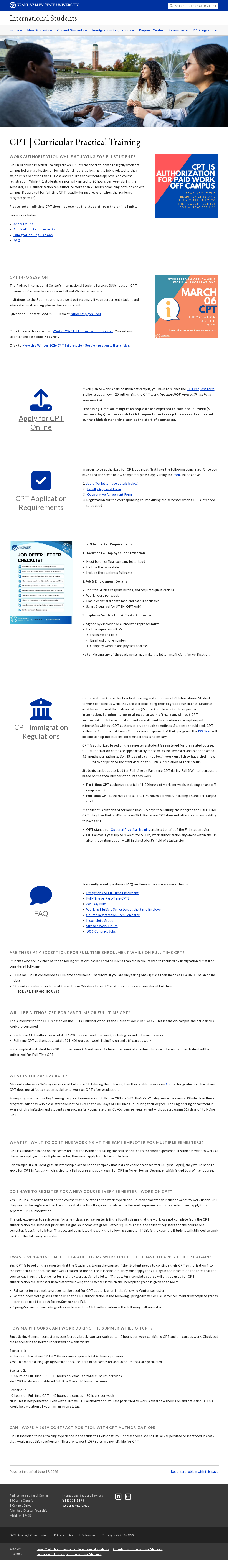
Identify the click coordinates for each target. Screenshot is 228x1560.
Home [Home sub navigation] (16, 30)
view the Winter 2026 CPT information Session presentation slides (75, 345)
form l (177, 475)
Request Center (151, 30)
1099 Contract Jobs (101, 931)
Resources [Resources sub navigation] (178, 30)
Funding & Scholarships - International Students (69, 1554)
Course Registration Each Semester (113, 915)
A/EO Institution (29, 1535)
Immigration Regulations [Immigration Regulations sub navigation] (113, 30)
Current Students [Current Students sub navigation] (72, 30)
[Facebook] (119, 1496)
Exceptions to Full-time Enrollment (112, 893)
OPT (169, 1084)
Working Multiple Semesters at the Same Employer (124, 909)
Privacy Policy (63, 1535)
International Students (43, 18)
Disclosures (87, 1535)
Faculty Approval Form (104, 489)
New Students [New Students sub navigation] (39, 30)
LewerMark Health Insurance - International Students (73, 1549)
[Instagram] (128, 1496)
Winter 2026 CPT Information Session (83, 331)
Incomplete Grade (99, 920)
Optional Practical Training (130, 829)
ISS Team (205, 731)
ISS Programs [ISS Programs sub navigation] (205, 30)
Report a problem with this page (195, 1471)
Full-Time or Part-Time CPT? (108, 898)
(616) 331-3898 (73, 1500)
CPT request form (200, 389)
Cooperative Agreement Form (109, 494)
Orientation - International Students (137, 1549)
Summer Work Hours (102, 926)
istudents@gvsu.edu (86, 314)
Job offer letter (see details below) (112, 483)
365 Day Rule (96, 904)
